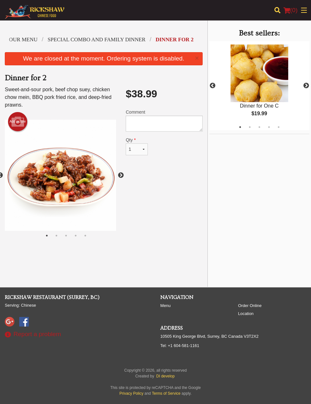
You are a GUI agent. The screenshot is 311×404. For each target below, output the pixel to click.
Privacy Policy (132, 393)
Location (246, 313)
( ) (290, 10)
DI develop (165, 376)
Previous (212, 86)
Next (306, 86)
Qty (137, 146)
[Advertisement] (104, 261)
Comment (164, 120)
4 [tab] (269, 127)
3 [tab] (259, 127)
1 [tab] (240, 127)
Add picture (18, 121)
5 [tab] (278, 127)
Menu (165, 305)
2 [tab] (250, 127)
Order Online (250, 305)
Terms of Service (166, 393)
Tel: (179, 345)
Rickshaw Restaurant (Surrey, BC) (52, 297)
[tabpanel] (259, 86)
